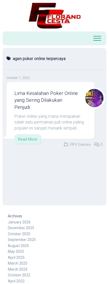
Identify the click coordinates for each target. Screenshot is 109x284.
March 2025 (17, 263)
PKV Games (80, 144)
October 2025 (19, 234)
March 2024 (17, 269)
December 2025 (21, 228)
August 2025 (18, 246)
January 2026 (19, 222)
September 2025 (22, 240)
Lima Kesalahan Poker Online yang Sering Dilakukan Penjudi (46, 100)
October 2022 (19, 275)
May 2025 (16, 251)
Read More (27, 139)
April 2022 (16, 281)
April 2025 (16, 257)
